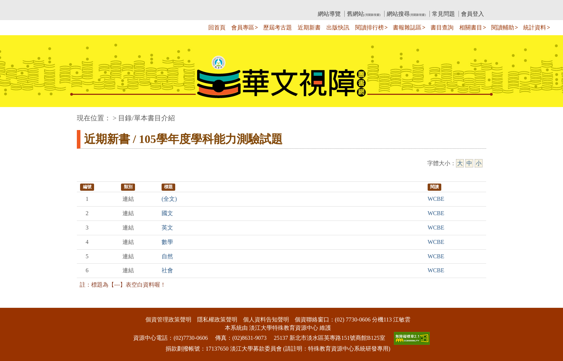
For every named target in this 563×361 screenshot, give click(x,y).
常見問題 (443, 14)
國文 (167, 213)
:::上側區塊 (90, 6)
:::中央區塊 (14, 114)
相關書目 (470, 27)
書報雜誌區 (407, 27)
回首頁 (216, 27)
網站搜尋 (406, 14)
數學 (167, 242)
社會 (167, 270)
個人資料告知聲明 (266, 319)
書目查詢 (442, 27)
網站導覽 (329, 14)
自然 (167, 256)
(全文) (169, 199)
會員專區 (242, 27)
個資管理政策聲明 (168, 319)
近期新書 (309, 27)
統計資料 (534, 27)
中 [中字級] (469, 163)
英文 (167, 228)
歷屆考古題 (277, 27)
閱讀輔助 (502, 27)
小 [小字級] (478, 163)
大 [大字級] (460, 163)
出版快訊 (337, 27)
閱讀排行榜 (369, 27)
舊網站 (363, 14)
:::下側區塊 (14, 303)
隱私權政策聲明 (217, 319)
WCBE (436, 199)
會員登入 (472, 14)
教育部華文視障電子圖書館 (140, 6)
